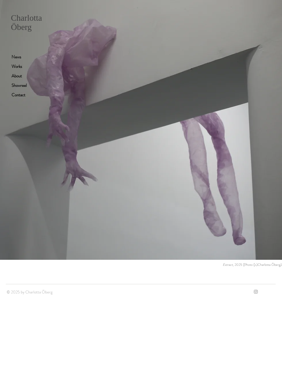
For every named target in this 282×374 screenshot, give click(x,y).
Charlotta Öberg (26, 22)
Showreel (19, 85)
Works (17, 66)
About (17, 76)
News (16, 57)
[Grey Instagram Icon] (255, 291)
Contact (18, 95)
